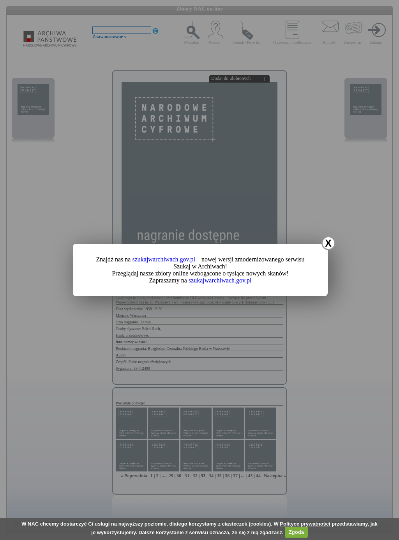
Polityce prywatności (305, 524)
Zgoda (296, 532)
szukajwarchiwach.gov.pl (163, 259)
